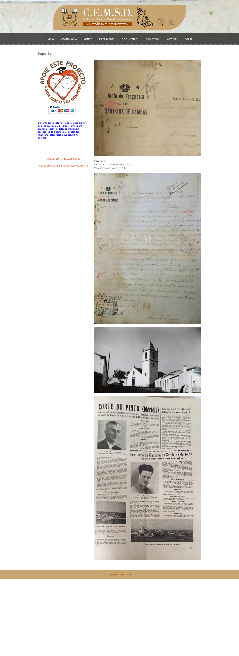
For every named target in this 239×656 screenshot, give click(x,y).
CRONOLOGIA (69, 38)
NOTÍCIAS (172, 38)
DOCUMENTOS (130, 38)
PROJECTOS (152, 38)
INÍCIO (50, 38)
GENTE (88, 38)
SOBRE (188, 38)
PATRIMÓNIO (107, 38)
